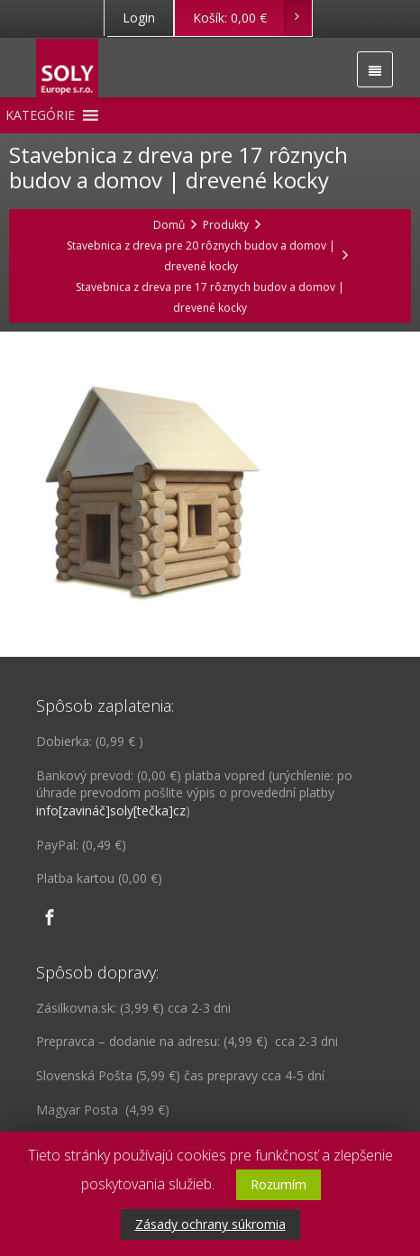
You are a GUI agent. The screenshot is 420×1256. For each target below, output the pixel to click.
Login (139, 17)
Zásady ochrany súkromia (210, 1224)
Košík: (252, 18)
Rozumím (278, 1184)
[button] (40, 115)
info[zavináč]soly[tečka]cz (111, 810)
